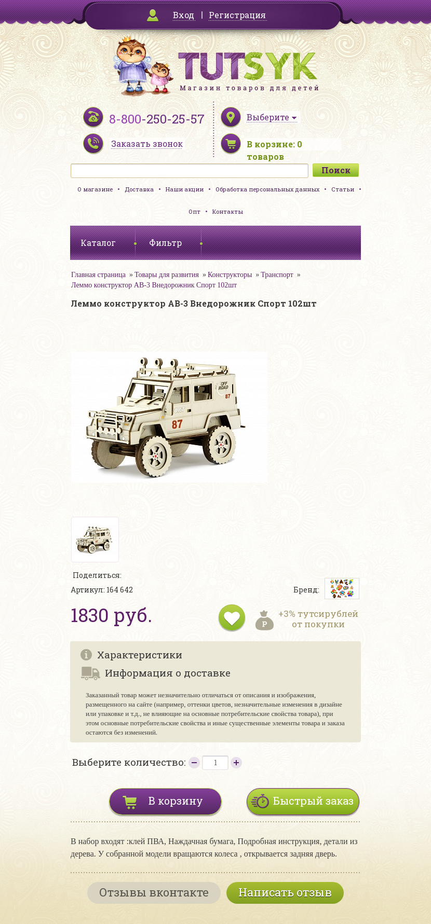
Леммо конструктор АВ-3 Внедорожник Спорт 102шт (154, 285)
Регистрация (237, 14)
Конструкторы (230, 275)
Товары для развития (166, 275)
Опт (194, 211)
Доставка (139, 189)
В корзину (176, 800)
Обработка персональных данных (267, 189)
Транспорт (277, 275)
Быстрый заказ (313, 800)
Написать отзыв (285, 892)
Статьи (342, 189)
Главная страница (98, 275)
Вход (183, 14)
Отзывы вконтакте (154, 892)
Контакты (227, 211)
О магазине (95, 189)
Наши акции (185, 189)
